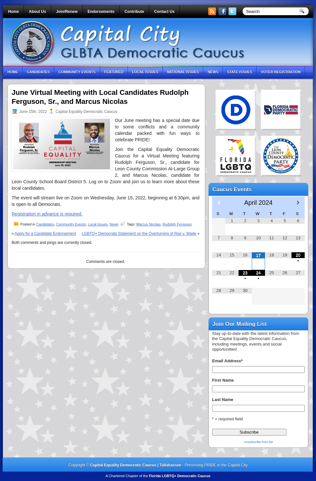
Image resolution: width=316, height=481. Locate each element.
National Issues (183, 72)
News (213, 72)
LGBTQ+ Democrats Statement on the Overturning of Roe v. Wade (139, 233)
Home (13, 11)
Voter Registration (281, 72)
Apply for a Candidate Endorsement (45, 233)
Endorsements (100, 11)
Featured (113, 72)
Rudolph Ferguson (177, 224)
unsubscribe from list (258, 442)
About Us (37, 11)
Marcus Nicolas (148, 224)
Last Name (222, 399)
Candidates (38, 72)
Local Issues (145, 72)
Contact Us (164, 11)
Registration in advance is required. (47, 213)
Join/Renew (67, 11)
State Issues (239, 72)
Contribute (134, 11)
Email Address (227, 360)
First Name (223, 380)
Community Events (77, 72)
